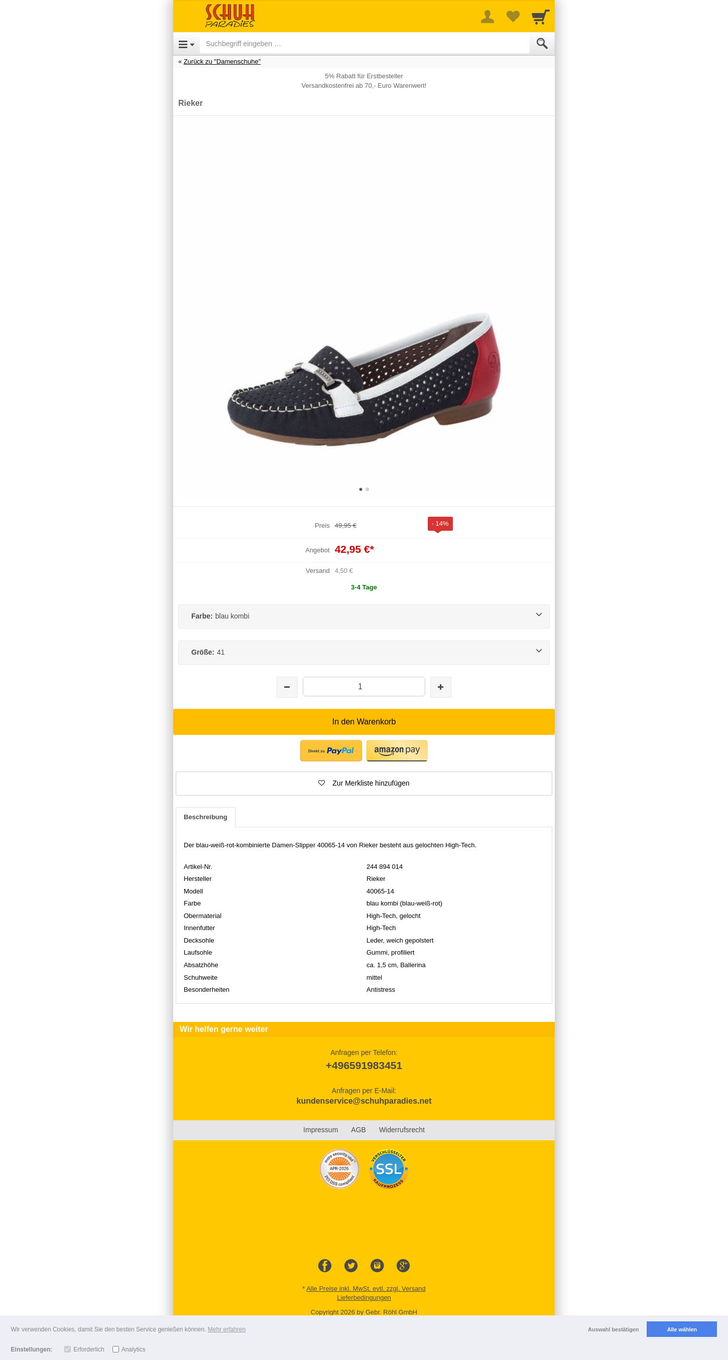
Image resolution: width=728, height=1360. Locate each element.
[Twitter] (351, 1266)
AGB (358, 1130)
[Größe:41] (364, 653)
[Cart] (541, 16)
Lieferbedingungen (364, 1297)
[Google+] (403, 1266)
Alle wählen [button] (682, 1329)
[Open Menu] (186, 44)
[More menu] (487, 16)
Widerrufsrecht (402, 1130)
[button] (331, 751)
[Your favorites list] (512, 16)
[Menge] (364, 686)
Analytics (134, 1349)
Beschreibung (205, 817)
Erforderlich (88, 1349)
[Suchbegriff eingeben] (365, 43)
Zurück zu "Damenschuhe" (222, 61)
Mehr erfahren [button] (227, 1329)
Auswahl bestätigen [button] (613, 1329)
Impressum (320, 1130)
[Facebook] (325, 1266)
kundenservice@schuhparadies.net (363, 1101)
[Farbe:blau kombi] (364, 617)
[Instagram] (377, 1266)
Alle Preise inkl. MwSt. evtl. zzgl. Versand (366, 1288)
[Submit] (542, 43)
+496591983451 (364, 1065)
